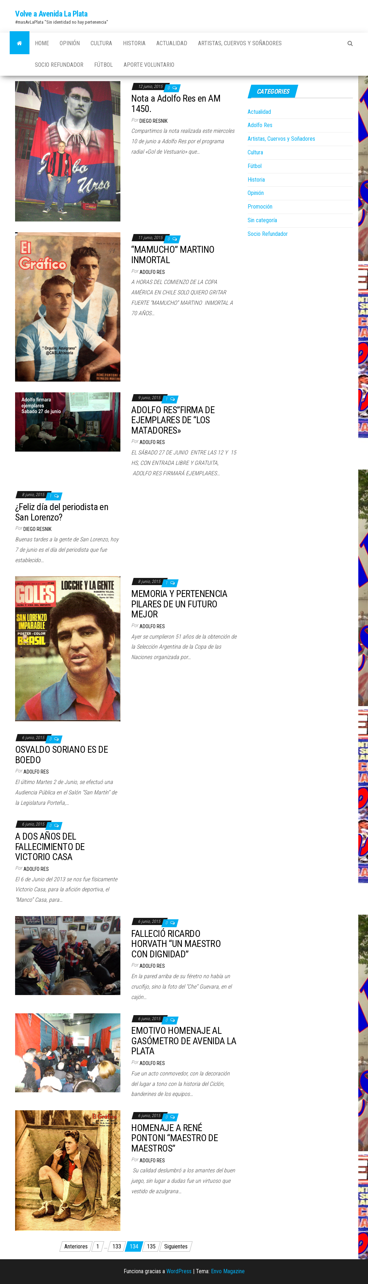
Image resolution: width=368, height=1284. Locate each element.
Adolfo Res (152, 272)
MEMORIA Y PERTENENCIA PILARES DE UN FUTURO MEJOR (179, 604)
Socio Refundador (59, 64)
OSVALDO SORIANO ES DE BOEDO (61, 754)
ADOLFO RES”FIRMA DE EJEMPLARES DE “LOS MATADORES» (173, 420)
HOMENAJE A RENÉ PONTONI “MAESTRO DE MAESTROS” (174, 1138)
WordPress (179, 1271)
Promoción (260, 206)
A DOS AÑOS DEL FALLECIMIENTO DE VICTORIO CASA (50, 846)
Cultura (101, 43)
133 (116, 1246)
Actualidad (171, 43)
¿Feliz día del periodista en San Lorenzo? (61, 512)
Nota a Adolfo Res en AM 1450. (175, 103)
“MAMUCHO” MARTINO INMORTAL (172, 254)
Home (42, 43)
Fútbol (103, 64)
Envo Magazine (228, 1271)
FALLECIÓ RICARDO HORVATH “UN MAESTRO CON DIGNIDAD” (176, 944)
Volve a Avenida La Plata (51, 13)
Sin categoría (262, 220)
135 (151, 1246)
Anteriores (76, 1246)
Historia (134, 43)
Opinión (70, 43)
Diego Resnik (153, 121)
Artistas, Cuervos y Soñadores (240, 43)
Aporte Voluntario (149, 64)
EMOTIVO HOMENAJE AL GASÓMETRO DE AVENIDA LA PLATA (183, 1040)
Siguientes (176, 1246)
